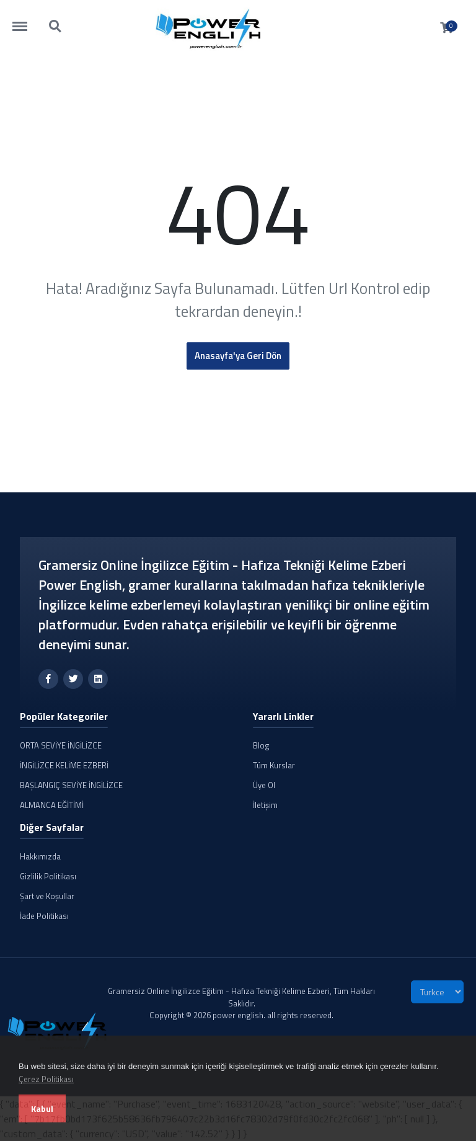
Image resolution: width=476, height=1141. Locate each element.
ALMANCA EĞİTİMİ (52, 805)
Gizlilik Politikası (48, 876)
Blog (261, 745)
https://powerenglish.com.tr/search (55, 26)
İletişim (265, 805)
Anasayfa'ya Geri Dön (238, 356)
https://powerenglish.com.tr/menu (26, 20)
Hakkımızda (40, 856)
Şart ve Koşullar (47, 896)
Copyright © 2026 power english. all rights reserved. (241, 1015)
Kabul (42, 1108)
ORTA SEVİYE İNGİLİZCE (61, 745)
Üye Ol (264, 785)
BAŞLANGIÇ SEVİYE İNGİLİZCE (71, 785)
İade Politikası (44, 916)
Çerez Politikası (46, 1079)
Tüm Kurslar (274, 765)
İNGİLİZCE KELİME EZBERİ (64, 765)
